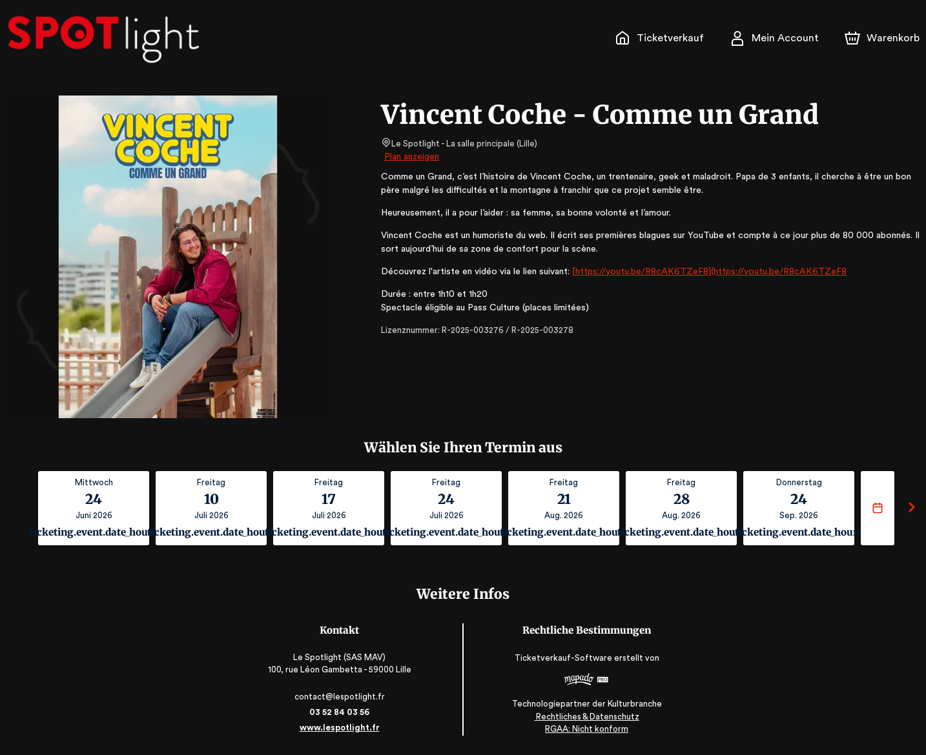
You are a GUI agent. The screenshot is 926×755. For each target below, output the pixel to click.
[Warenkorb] (883, 38)
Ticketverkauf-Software (563, 658)
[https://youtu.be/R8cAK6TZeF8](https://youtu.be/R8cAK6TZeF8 (696, 272)
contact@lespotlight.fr (340, 696)
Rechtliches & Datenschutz (585, 716)
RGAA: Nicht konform (586, 729)
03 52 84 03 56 (341, 712)
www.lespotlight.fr (340, 727)
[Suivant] (912, 508)
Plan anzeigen (413, 157)
